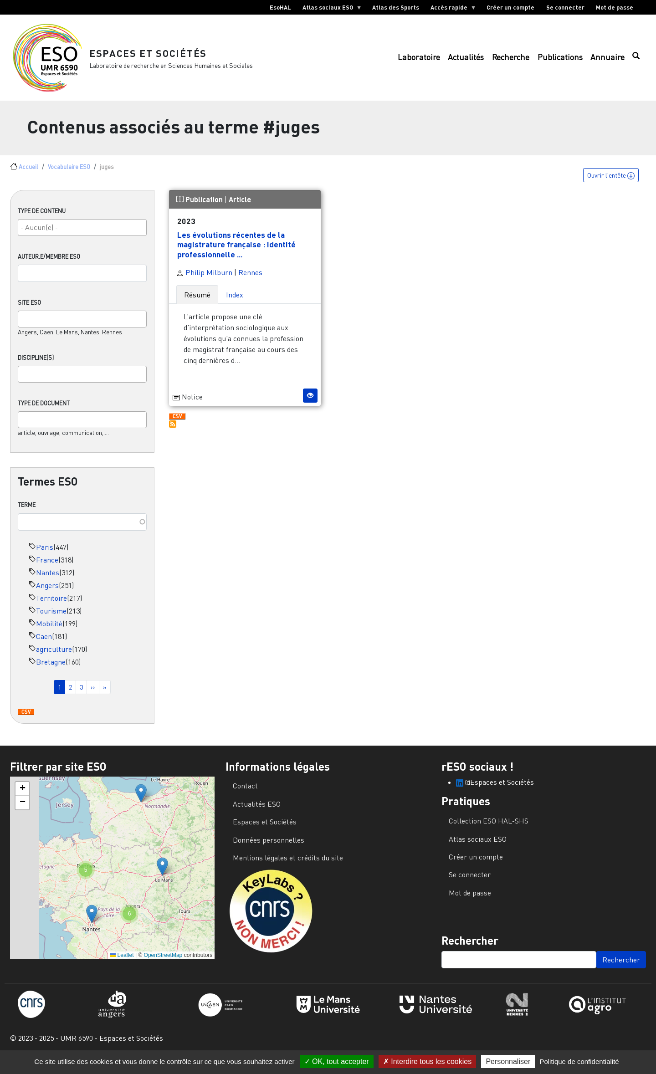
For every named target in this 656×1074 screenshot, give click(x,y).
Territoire (51, 606)
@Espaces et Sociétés (495, 790)
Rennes (250, 280)
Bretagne (51, 670)
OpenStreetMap (163, 963)
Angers (47, 593)
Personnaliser (508, 1061)
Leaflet (121, 963)
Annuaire (607, 61)
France (47, 568)
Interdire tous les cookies (427, 1061)
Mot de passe (614, 7)
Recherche (510, 61)
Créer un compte (510, 7)
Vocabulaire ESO (69, 175)
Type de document (44, 411)
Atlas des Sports (395, 7)
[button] (141, 802)
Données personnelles (268, 848)
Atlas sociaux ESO (329, 9)
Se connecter (565, 7)
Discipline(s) (36, 366)
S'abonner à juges (172, 432)
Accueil (28, 175)
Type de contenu (42, 219)
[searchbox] (82, 235)
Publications (560, 61)
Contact (245, 794)
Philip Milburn (204, 280)
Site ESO (29, 311)
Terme (27, 513)
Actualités (466, 61)
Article (240, 208)
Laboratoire (419, 61)
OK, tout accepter (336, 1061)
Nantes (47, 580)
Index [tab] (234, 302)
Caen (44, 644)
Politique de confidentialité (579, 1061)
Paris (44, 555)
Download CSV (26, 720)
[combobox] (82, 236)
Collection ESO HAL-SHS (488, 829)
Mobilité (49, 631)
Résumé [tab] (197, 302)
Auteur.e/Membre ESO (49, 265)
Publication (200, 208)
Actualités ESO (257, 812)
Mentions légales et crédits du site (288, 866)
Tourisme (51, 619)
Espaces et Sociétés (154, 56)
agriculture (54, 657)
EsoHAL (280, 7)
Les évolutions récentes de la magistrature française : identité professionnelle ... (236, 252)
